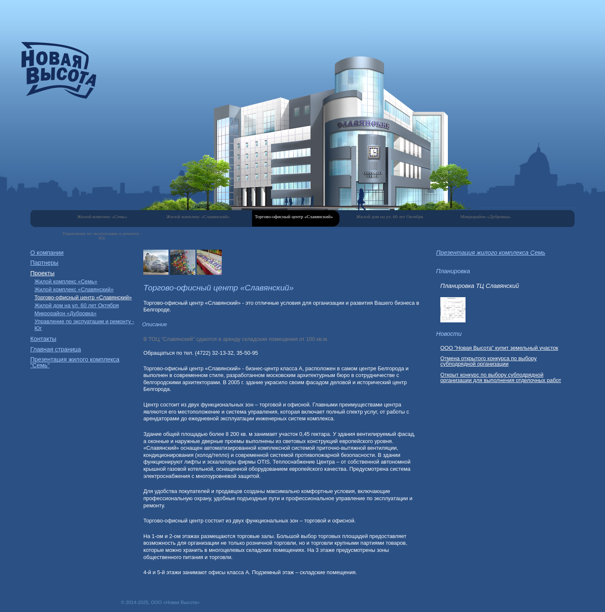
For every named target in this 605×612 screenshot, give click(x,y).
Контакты (43, 338)
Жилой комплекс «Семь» (102, 216)
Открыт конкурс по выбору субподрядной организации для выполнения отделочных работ (500, 377)
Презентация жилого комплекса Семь (490, 252)
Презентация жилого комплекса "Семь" (74, 362)
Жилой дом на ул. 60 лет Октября (389, 216)
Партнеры (44, 262)
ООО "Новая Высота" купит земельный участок (499, 348)
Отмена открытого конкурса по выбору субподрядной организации (488, 361)
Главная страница (55, 349)
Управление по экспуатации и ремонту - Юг (102, 235)
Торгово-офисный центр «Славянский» (294, 216)
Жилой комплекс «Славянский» (198, 216)
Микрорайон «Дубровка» (485, 216)
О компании (46, 252)
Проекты (42, 273)
